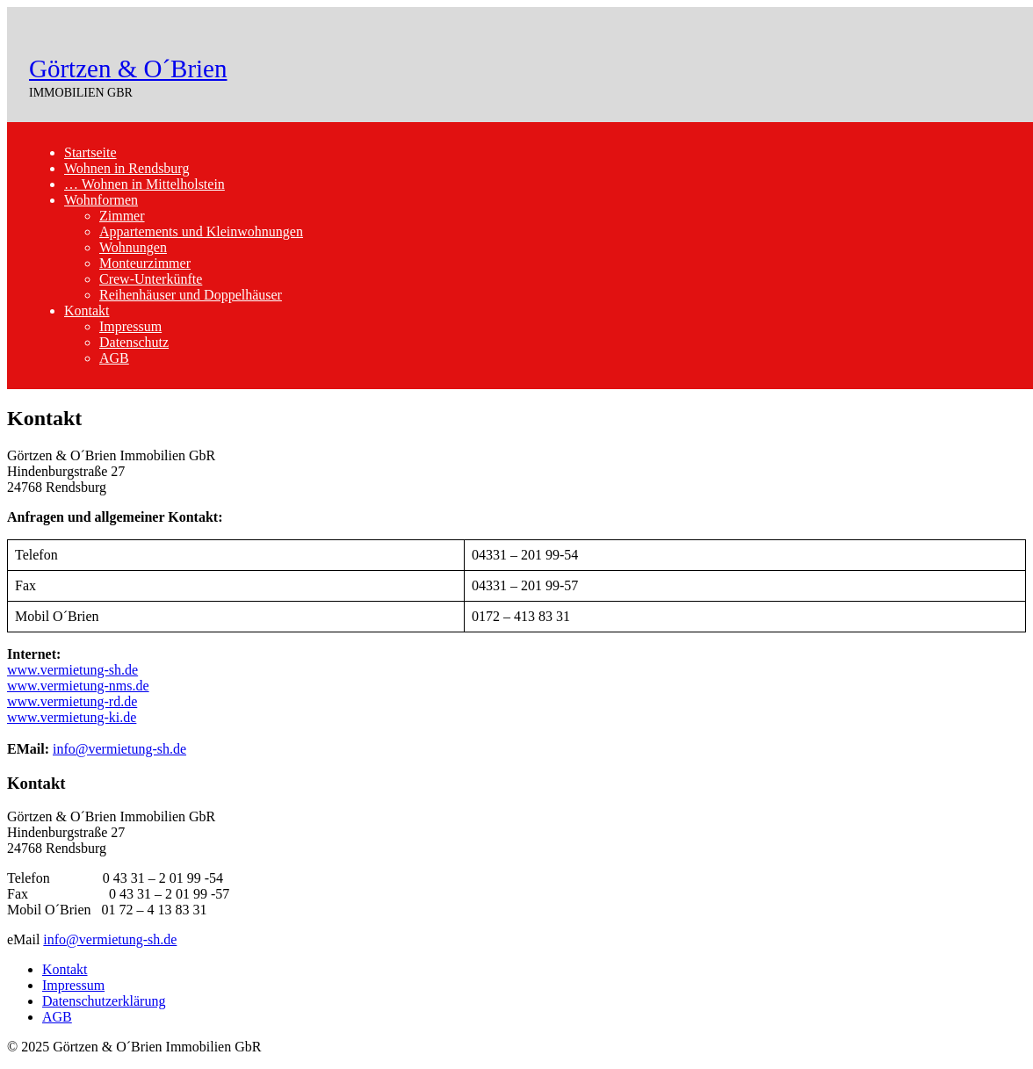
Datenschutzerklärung (103, 1000)
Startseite (90, 152)
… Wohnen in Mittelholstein (144, 184)
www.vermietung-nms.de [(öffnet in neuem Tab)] (78, 685)
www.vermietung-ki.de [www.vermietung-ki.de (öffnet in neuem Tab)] (71, 717)
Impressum (130, 326)
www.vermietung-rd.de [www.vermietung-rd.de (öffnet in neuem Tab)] (72, 701)
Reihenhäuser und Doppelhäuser (190, 294)
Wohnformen (101, 199)
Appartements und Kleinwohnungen (201, 231)
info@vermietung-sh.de (119, 748)
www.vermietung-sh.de (72, 669)
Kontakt (87, 310)
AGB (114, 357)
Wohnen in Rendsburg (126, 168)
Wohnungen (133, 247)
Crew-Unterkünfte (150, 278)
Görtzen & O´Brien (128, 68)
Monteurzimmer (145, 263)
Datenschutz (134, 342)
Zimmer (122, 215)
